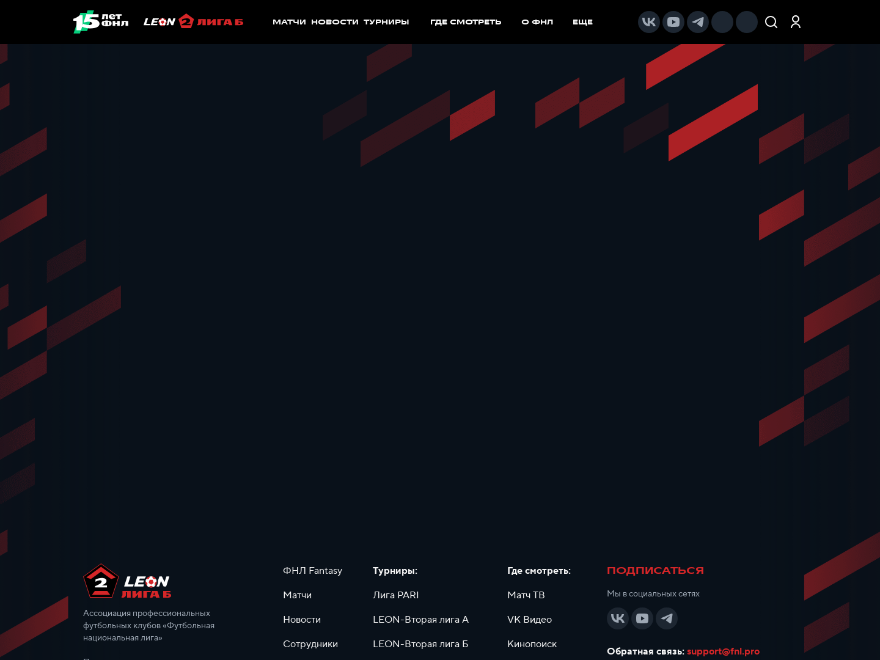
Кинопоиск (532, 644)
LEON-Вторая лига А (421, 620)
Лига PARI (396, 595)
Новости (302, 620)
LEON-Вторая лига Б (421, 644)
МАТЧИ (289, 22)
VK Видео (529, 620)
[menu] (518, 22)
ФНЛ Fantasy (312, 571)
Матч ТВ (526, 595)
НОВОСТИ (335, 22)
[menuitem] (472, 22)
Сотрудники (310, 644)
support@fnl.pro (723, 651)
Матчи (297, 595)
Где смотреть (472, 22)
